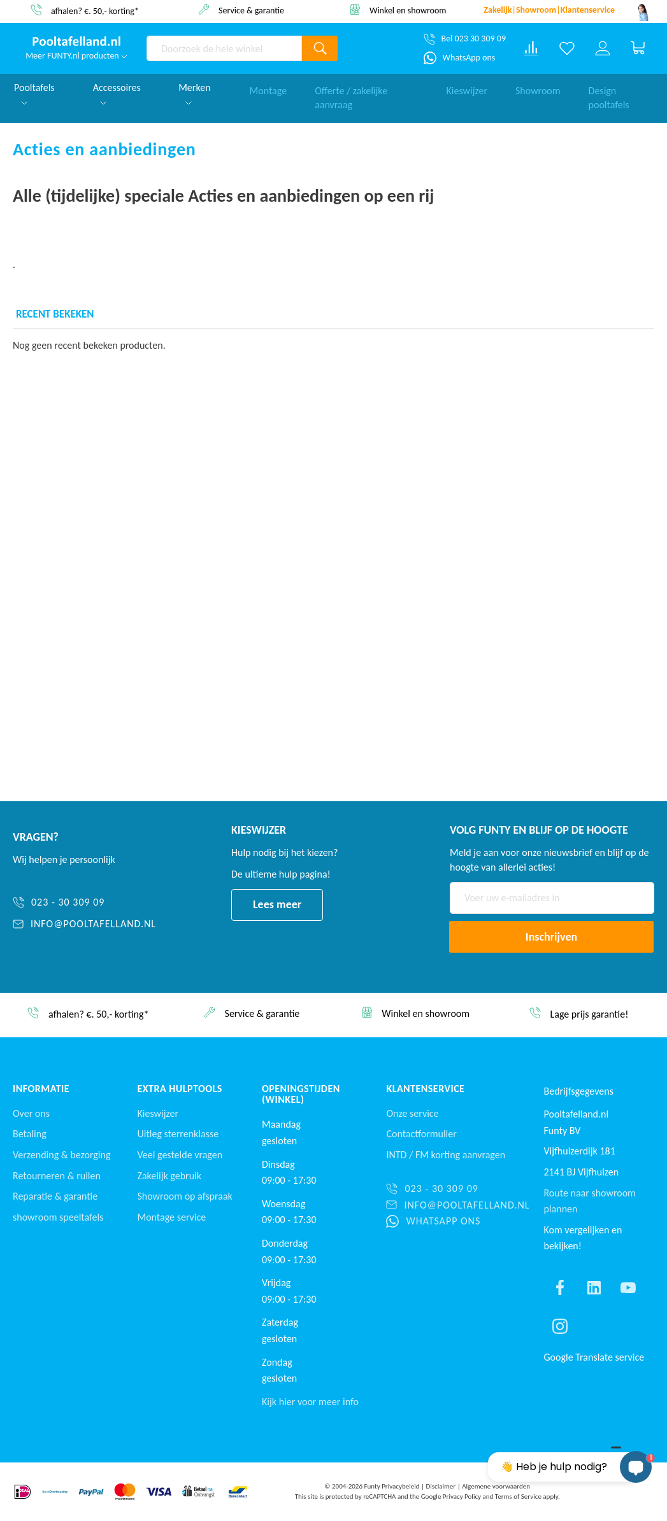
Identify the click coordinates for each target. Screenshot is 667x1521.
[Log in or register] (603, 48)
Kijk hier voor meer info (310, 1402)
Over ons (31, 1113)
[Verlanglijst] (567, 48)
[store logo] (76, 41)
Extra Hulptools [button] (179, 1089)
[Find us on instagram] (560, 1326)
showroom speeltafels (58, 1217)
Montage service (171, 1217)
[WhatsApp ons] (459, 57)
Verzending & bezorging (61, 1155)
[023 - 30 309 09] (84, 902)
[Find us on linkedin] (594, 1287)
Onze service (412, 1113)
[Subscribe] (551, 937)
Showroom (538, 87)
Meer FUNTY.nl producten (76, 55)
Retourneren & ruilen (57, 1176)
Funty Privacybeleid (391, 1486)
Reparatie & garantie (55, 1196)
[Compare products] (531, 48)
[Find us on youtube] (628, 1287)
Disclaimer (440, 1486)
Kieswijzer (466, 87)
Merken (194, 93)
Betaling (30, 1134)
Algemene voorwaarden (496, 1486)
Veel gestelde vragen (179, 1155)
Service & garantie (251, 9)
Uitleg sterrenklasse (178, 1134)
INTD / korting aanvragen (445, 1155)
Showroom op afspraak (184, 1196)
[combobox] (224, 48)
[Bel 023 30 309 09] (464, 38)
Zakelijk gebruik (169, 1176)
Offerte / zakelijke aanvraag (351, 94)
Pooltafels (34, 93)
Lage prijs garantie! (589, 1014)
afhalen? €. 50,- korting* (95, 10)
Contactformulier (421, 1134)
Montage (268, 87)
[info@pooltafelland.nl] (84, 924)
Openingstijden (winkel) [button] (301, 1094)
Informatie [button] (41, 1089)
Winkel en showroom (408, 9)
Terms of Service (518, 1496)
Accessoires (117, 93)
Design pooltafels (609, 94)
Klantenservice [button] (425, 1089)
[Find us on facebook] (560, 1287)
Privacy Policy (462, 1496)
